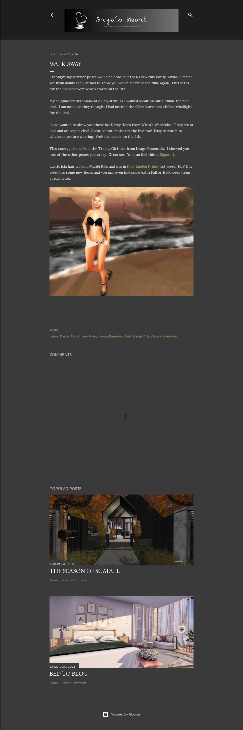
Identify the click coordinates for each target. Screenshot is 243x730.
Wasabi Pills (140, 336)
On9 (53, 131)
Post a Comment (74, 580)
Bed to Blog (69, 673)
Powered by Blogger (121, 714)
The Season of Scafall (85, 571)
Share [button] (54, 329)
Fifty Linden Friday (142, 166)
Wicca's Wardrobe (163, 336)
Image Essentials (111, 336)
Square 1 (167, 154)
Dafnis (64, 336)
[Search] (191, 14)
